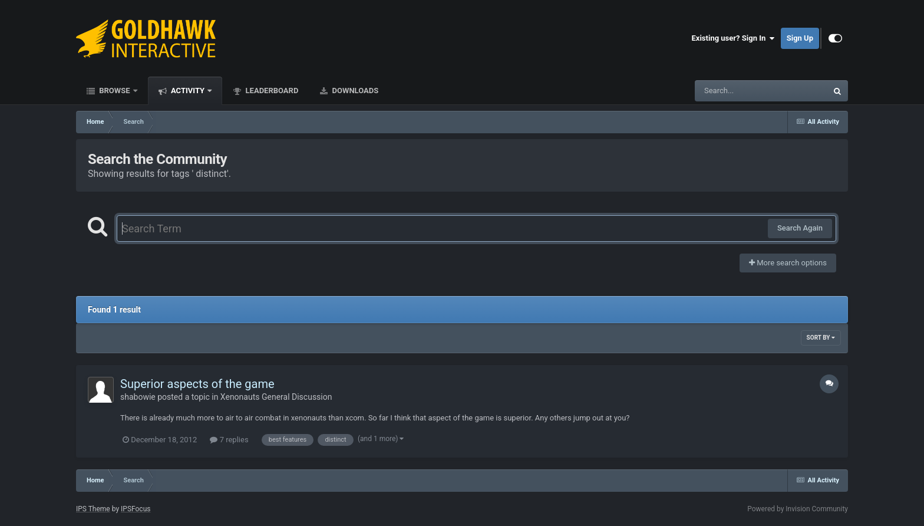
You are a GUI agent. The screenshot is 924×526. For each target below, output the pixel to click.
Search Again (800, 227)
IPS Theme (93, 509)
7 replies (229, 439)
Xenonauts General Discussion (276, 397)
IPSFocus (135, 509)
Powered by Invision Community (797, 509)
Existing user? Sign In (733, 38)
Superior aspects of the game (197, 384)
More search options (788, 262)
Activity (188, 90)
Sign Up (800, 38)
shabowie (138, 397)
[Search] (731, 90)
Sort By (821, 337)
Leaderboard (270, 90)
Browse (114, 90)
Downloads (354, 90)
